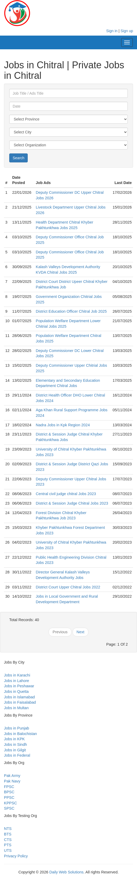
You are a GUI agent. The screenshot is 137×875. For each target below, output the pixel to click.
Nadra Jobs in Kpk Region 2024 (63, 425)
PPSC (9, 797)
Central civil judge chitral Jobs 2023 (66, 494)
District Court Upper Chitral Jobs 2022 (68, 587)
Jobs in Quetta (16, 691)
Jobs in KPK (14, 739)
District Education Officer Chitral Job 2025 (71, 311)
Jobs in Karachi (17, 675)
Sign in (111, 31)
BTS (7, 834)
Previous (60, 632)
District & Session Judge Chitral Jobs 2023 (72, 503)
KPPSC (10, 803)
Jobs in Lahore (16, 681)
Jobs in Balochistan (20, 734)
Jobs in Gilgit (15, 750)
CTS (8, 840)
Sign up (127, 31)
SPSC (9, 808)
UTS (8, 850)
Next (80, 632)
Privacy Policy (16, 856)
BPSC (9, 792)
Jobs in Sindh (15, 744)
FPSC (9, 787)
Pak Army (12, 776)
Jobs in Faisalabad (20, 702)
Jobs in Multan (16, 708)
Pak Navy (12, 781)
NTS (8, 828)
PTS (7, 845)
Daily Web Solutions (66, 872)
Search (18, 158)
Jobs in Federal (17, 755)
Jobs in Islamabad (19, 697)
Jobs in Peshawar (19, 686)
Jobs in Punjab (16, 728)
